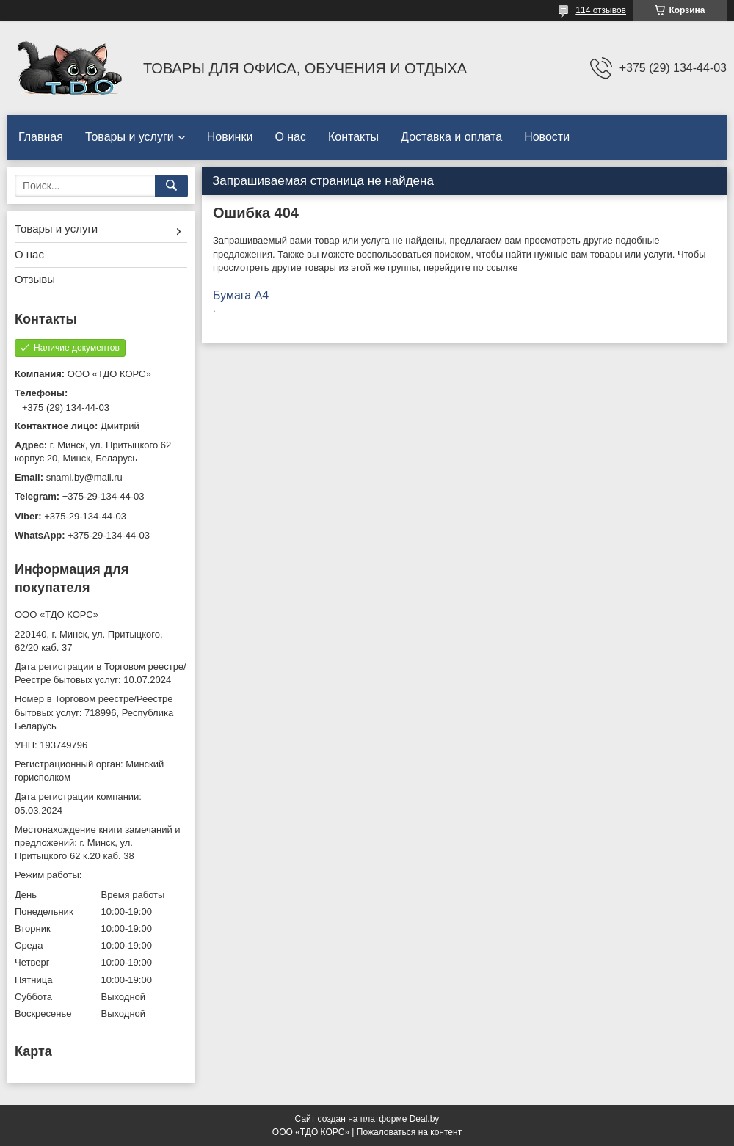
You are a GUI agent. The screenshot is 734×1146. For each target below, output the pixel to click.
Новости (547, 137)
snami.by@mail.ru (84, 477)
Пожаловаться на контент (409, 1132)
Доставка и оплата (451, 137)
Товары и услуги (129, 137)
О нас (290, 137)
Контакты (353, 137)
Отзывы (35, 279)
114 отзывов (600, 10)
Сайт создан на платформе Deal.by (367, 1119)
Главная (40, 137)
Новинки (230, 137)
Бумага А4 (241, 295)
